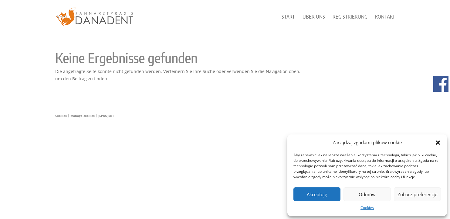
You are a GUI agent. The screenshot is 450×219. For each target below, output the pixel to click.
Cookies (367, 207)
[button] (438, 143)
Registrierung (350, 17)
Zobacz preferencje (417, 194)
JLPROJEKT (106, 115)
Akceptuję (317, 194)
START (288, 17)
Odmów (367, 194)
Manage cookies (83, 115)
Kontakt (385, 17)
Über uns (314, 17)
